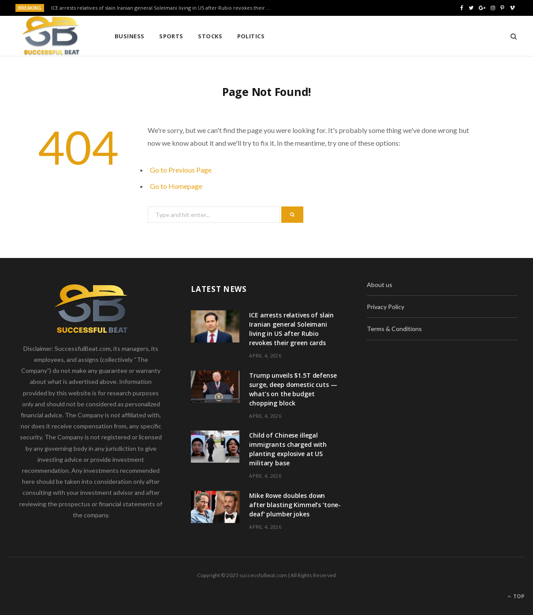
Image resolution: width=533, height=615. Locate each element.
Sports (171, 36)
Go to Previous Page (181, 170)
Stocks (210, 36)
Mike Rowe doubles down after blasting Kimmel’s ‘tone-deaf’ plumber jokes (295, 504)
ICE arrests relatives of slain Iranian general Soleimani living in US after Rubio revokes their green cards (163, 8)
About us (379, 284)
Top (516, 596)
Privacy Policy (385, 306)
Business (130, 36)
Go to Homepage (176, 186)
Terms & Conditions (394, 328)
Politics (251, 36)
